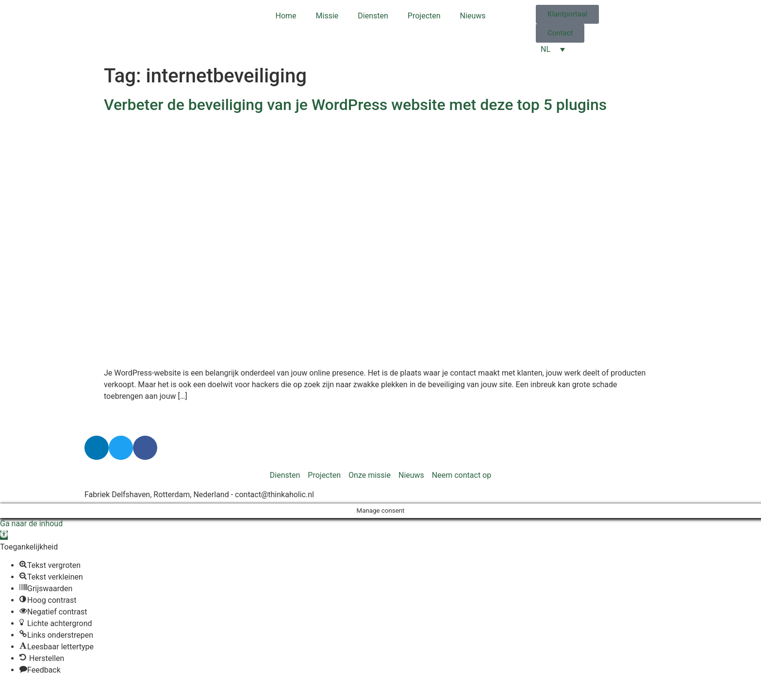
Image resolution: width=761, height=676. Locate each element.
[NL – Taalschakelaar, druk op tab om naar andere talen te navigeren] (553, 49)
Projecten (424, 15)
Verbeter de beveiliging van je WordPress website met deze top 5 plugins (355, 104)
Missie (327, 15)
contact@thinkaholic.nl (274, 494)
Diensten (373, 15)
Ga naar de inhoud (31, 523)
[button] (4, 535)
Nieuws (473, 15)
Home (286, 15)
